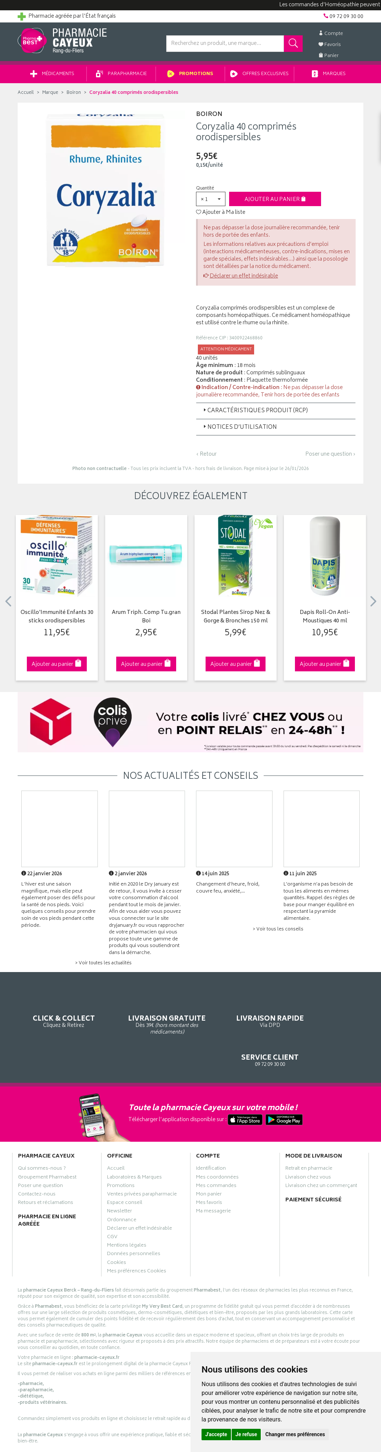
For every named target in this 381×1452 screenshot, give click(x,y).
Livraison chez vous (308, 1149)
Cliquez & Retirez (57, 1012)
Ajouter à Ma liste (220, 215)
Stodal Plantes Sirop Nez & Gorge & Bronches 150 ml (235, 619)
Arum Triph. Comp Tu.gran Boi (146, 619)
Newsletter (119, 1183)
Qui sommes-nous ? (42, 1140)
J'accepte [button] (216, 1434)
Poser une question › (330, 457)
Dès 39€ (146, 1016)
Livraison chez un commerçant (321, 1157)
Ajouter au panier (275, 202)
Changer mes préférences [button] (295, 1434)
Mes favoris (209, 1174)
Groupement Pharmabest (47, 1149)
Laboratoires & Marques (134, 1149)
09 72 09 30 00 (324, 1012)
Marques (329, 77)
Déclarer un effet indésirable (244, 278)
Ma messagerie (213, 1183)
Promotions (190, 77)
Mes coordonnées (217, 1149)
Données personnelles (133, 1225)
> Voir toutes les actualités (103, 966)
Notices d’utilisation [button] (239, 430)
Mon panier (209, 1166)
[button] (210, 201)
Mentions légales (126, 1217)
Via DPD (235, 1012)
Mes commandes (216, 1157)
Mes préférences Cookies (136, 1243)
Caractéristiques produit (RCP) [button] (255, 413)
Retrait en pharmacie (308, 1140)
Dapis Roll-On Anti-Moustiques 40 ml (325, 619)
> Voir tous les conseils (278, 932)
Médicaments (52, 77)
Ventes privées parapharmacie (142, 1166)
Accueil (26, 95)
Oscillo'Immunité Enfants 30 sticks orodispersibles (57, 619)
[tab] (275, 413)
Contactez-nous (37, 1166)
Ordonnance (121, 1191)
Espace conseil (124, 1174)
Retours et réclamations (45, 1174)
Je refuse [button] (246, 1434)
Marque (50, 95)
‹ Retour (206, 457)
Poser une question (40, 1157)
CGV (112, 1208)
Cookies (116, 1234)
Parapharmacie (121, 77)
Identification (211, 1140)
